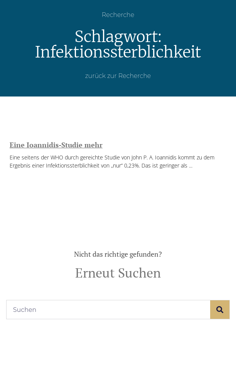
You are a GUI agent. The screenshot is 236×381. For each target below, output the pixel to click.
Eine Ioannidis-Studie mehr (56, 144)
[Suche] (219, 309)
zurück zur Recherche (118, 76)
